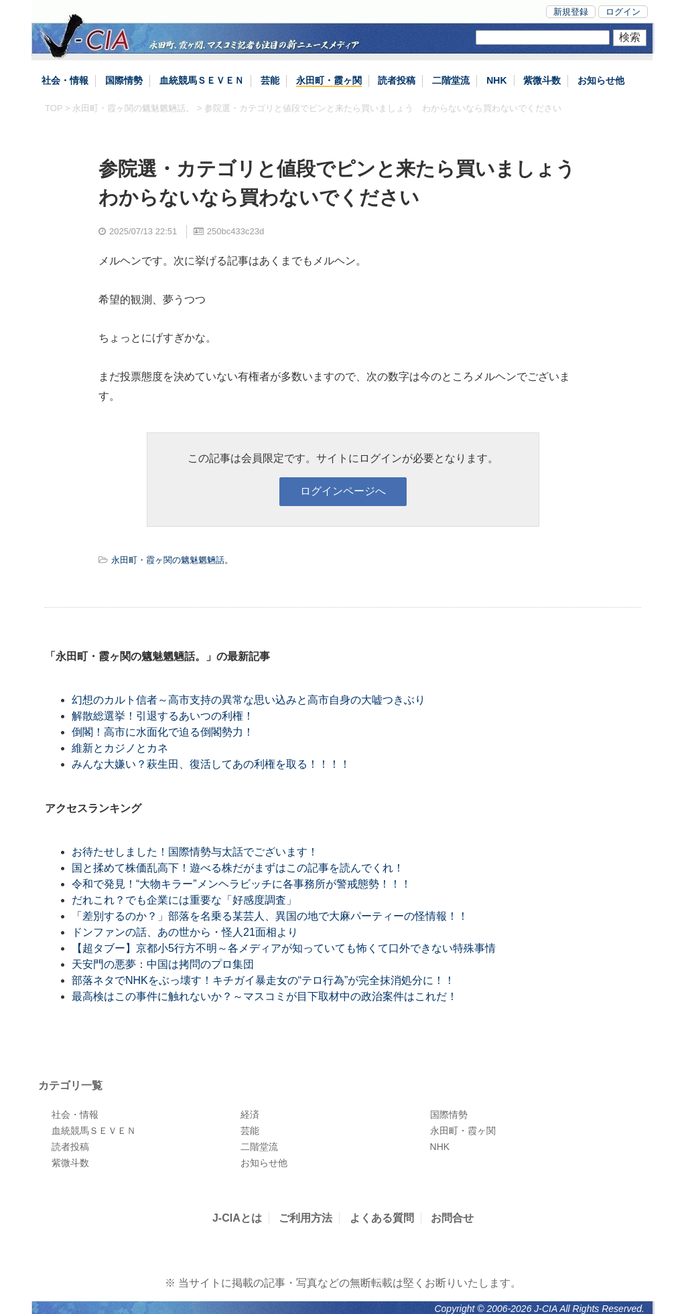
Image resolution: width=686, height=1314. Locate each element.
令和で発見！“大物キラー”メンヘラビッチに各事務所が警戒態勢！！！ (241, 884)
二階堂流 (451, 80)
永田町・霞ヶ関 (329, 80)
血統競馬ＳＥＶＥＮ (201, 80)
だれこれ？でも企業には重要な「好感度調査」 (184, 900)
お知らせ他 (600, 80)
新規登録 (570, 12)
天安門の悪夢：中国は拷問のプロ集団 (163, 964)
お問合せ (452, 1218)
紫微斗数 (542, 80)
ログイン (623, 12)
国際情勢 (124, 80)
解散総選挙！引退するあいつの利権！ (163, 716)
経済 (250, 1114)
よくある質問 (382, 1218)
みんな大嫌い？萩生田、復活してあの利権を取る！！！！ (211, 764)
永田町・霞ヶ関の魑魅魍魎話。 (133, 108)
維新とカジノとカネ (120, 748)
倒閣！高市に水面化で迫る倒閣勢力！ (163, 732)
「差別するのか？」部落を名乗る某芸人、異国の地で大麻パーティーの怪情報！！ (270, 916)
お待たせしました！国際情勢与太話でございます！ (195, 851)
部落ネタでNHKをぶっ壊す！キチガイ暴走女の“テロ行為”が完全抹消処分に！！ (263, 980)
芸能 (270, 80)
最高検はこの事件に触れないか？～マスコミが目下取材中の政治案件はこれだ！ (265, 996)
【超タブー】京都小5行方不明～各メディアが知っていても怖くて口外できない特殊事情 (284, 948)
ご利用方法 (305, 1218)
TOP (53, 108)
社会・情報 (65, 80)
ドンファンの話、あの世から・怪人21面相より (185, 932)
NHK (496, 80)
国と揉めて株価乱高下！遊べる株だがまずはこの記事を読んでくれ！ (238, 868)
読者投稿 (396, 80)
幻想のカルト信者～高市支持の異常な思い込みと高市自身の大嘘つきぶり (248, 700)
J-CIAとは (237, 1218)
